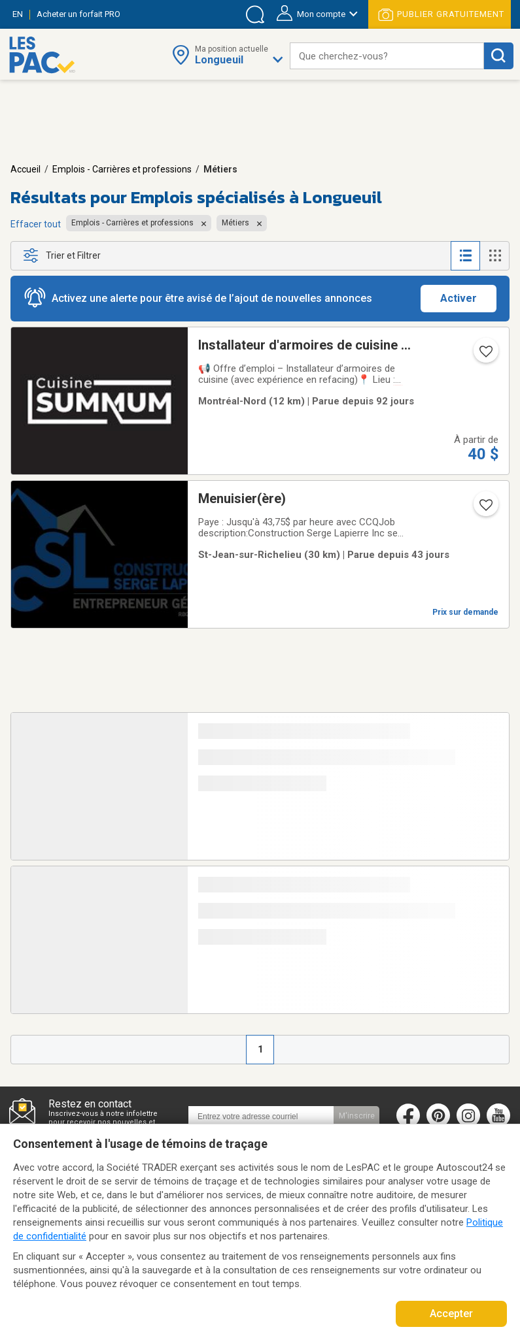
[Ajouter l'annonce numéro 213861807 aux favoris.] (484, 509)
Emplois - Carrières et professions (122, 169)
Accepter (451, 1313)
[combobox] (387, 55)
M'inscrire (357, 1115)
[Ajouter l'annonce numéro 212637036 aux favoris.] (484, 355)
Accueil (25, 169)
